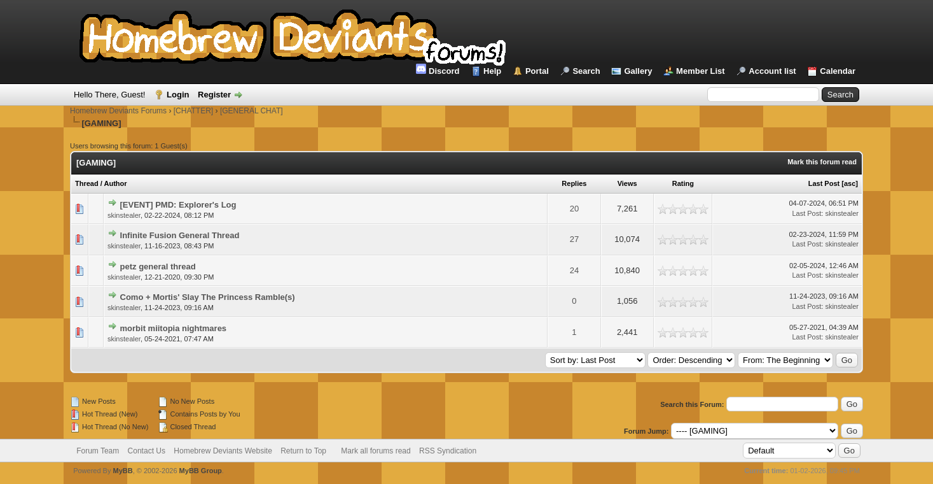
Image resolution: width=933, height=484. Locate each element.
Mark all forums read (375, 450)
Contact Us (146, 450)
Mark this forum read (822, 162)
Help (492, 71)
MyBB (123, 470)
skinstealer (124, 215)
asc (849, 183)
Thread (87, 183)
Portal (537, 71)
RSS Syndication (447, 450)
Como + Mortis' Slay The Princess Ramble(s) (207, 297)
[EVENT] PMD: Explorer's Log (178, 205)
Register (214, 94)
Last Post (824, 183)
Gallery (638, 71)
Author (115, 183)
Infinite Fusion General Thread (180, 235)
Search (586, 71)
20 (574, 208)
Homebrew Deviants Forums (118, 110)
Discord (437, 70)
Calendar (837, 71)
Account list (772, 71)
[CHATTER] (193, 110)
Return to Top (303, 450)
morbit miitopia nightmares (173, 328)
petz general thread (158, 266)
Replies (574, 183)
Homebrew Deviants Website (223, 450)
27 (574, 239)
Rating (683, 183)
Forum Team (97, 450)
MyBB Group (200, 470)
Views (627, 183)
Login (178, 94)
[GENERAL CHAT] (251, 110)
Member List (700, 71)
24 (574, 270)
